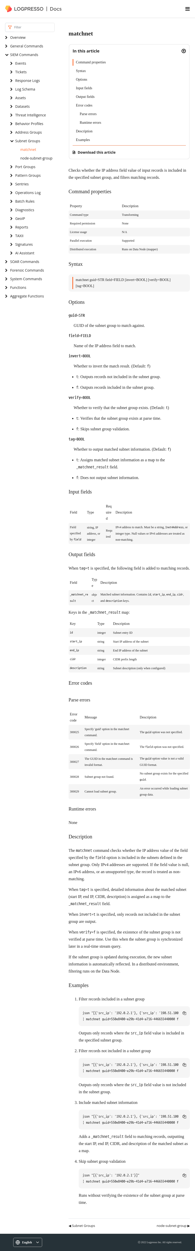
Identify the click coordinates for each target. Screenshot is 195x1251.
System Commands (26, 278)
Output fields (85, 97)
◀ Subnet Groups (82, 1225)
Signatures (24, 244)
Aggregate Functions (27, 296)
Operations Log (28, 192)
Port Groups (25, 166)
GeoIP (20, 218)
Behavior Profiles (29, 123)
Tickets (21, 71)
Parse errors (88, 114)
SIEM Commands (24, 54)
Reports (21, 227)
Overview (18, 37)
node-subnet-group (36, 158)
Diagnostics (24, 209)
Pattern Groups (28, 175)
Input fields (84, 88)
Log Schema (25, 89)
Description (84, 131)
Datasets (22, 106)
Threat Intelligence (30, 115)
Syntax (81, 71)
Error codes (84, 105)
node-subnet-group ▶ (173, 1225)
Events (20, 63)
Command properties (91, 62)
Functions (18, 287)
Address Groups (28, 132)
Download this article (97, 152)
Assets (20, 97)
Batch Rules (25, 201)
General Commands (26, 46)
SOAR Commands (24, 261)
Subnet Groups (27, 140)
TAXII (19, 235)
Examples (83, 140)
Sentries (22, 184)
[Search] (34, 27)
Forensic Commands (27, 270)
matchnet (28, 149)
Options (81, 79)
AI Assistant (24, 253)
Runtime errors (90, 123)
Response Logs (27, 80)
